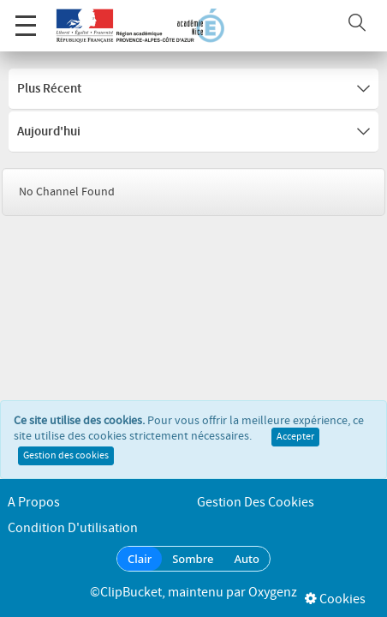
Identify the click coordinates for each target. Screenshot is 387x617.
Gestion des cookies (66, 461)
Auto (246, 558)
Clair (140, 558)
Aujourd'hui (193, 132)
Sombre (192, 558)
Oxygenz (272, 593)
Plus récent (193, 89)
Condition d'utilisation (73, 528)
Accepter (295, 442)
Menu (25, 16)
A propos (34, 503)
